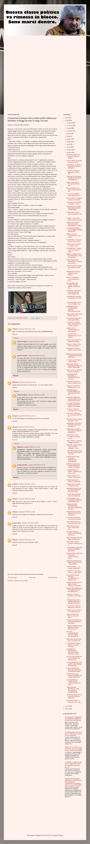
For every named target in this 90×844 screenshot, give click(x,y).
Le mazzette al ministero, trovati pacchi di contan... (74, 518)
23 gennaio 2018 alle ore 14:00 (36, 395)
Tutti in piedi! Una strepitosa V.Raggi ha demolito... (74, 441)
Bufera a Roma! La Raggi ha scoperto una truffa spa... (74, 198)
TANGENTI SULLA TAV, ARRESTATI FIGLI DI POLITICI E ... (74, 513)
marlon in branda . (22, 355)
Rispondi (14, 334)
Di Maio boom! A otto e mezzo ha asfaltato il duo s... (74, 214)
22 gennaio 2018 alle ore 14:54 (26, 329)
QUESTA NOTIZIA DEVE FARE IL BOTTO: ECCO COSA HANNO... (74, 562)
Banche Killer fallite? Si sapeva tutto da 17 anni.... (74, 701)
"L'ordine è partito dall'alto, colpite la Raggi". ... (74, 360)
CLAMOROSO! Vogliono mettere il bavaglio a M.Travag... (74, 645)
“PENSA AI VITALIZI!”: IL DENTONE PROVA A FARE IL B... (74, 696)
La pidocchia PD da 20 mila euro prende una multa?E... (74, 267)
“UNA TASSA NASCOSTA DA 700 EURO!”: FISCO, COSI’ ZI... (74, 452)
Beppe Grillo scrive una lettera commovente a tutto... (73, 527)
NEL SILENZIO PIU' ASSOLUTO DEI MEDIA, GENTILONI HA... (73, 286)
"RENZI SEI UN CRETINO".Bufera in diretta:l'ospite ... (73, 330)
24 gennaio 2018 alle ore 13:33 (26, 539)
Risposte (16, 338)
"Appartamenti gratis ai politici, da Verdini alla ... (74, 480)
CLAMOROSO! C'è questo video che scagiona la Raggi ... (74, 250)
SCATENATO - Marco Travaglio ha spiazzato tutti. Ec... (73, 436)
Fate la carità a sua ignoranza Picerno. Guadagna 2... (74, 370)
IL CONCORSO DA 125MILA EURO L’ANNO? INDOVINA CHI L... (74, 682)
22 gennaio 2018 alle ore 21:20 (26, 416)
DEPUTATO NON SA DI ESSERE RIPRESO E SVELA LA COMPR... (73, 465)
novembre (69, 125)
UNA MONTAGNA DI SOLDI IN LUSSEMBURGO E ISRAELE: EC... (73, 577)
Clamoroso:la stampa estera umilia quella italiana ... (74, 319)
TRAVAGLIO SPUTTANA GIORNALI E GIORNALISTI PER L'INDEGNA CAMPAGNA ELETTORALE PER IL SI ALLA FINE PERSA (73, 782)
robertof (14, 427)
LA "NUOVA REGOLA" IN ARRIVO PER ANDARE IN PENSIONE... (74, 664)
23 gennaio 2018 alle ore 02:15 (26, 484)
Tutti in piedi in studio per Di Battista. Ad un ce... (74, 314)
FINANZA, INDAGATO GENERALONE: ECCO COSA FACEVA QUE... (74, 399)
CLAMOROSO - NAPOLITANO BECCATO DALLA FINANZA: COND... (73, 651)
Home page (32, 577)
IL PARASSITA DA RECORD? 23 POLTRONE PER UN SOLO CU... (73, 376)
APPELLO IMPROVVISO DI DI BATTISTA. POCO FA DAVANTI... (74, 255)
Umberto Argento (22, 341)
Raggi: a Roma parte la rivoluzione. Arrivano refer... (73, 184)
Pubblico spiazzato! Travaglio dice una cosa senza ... (74, 235)
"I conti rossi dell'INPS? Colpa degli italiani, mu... (74, 194)
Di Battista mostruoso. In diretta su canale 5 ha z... (74, 382)
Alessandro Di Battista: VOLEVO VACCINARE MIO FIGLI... (74, 533)
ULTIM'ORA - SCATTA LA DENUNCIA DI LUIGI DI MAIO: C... (74, 166)
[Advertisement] (18, 53)
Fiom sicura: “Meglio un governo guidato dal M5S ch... (74, 415)
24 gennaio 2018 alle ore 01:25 (36, 355)
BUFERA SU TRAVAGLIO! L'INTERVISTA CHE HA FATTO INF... (74, 355)
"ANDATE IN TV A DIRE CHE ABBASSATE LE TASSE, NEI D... (74, 208)
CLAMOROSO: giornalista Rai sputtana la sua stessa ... (74, 298)
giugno (69, 139)
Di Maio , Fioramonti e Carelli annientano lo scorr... (73, 279)
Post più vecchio (52, 577)
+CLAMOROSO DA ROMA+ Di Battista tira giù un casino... (74, 471)
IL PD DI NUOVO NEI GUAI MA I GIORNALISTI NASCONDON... (73, 459)
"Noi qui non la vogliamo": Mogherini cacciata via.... (74, 606)
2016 (66, 709)
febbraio (69, 150)
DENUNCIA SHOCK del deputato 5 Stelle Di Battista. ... (73, 156)
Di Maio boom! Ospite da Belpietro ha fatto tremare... (73, 273)
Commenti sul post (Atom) (21, 580)
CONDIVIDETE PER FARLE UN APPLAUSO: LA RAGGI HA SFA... (74, 675)
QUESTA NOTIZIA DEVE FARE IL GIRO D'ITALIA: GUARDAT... (74, 584)
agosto (69, 133)
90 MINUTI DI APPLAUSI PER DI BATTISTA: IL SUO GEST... (74, 621)
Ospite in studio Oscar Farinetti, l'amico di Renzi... (73, 616)
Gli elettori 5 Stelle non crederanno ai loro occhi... (74, 409)
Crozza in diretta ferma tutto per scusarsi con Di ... (74, 161)
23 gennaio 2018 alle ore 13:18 (31, 447)
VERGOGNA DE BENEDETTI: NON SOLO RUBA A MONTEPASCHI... (73, 690)
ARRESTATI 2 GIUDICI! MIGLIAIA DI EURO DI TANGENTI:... (74, 430)
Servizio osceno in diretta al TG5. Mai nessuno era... (74, 610)
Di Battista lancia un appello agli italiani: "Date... (74, 419)
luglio (68, 136)
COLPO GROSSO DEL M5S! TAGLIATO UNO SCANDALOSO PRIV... (74, 670)
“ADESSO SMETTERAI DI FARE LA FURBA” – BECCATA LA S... (74, 627)
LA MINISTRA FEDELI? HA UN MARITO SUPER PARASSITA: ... (74, 230)
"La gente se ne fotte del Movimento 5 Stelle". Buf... (73, 172)
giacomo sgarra (16, 523)
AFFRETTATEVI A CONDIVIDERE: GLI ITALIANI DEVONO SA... (73, 392)
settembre (69, 131)
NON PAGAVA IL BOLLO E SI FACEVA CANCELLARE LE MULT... (74, 556)
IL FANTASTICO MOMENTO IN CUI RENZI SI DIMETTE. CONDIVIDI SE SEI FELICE (73, 718)
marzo (68, 147)
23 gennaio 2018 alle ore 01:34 (26, 427)
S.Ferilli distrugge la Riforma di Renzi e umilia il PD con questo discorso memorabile (73, 733)
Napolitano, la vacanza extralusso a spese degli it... (74, 595)
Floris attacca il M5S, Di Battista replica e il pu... (74, 386)
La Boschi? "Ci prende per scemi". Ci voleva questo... (74, 571)
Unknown (15, 329)
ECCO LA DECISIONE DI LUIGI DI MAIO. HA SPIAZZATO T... (74, 658)
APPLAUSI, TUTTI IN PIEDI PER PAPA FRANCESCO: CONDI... (74, 224)
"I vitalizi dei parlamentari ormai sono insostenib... (74, 495)
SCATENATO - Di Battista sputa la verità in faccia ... (74, 240)
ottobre (69, 128)
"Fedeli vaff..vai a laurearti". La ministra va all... (74, 244)
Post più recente (12, 577)
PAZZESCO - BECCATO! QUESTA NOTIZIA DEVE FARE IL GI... (74, 292)
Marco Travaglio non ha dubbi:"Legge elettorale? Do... (74, 189)
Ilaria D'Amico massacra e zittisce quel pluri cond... (74, 522)
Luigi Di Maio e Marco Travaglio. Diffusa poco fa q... (74, 543)
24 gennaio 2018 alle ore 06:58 (30, 523)
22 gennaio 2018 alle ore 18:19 (27, 382)
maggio (69, 141)
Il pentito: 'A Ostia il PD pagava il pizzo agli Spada (74, 219)
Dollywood (15, 382)
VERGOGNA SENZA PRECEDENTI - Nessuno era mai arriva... (74, 261)
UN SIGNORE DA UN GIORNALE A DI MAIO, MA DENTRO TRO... (74, 500)
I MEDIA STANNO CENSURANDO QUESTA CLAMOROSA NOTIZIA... (74, 506)
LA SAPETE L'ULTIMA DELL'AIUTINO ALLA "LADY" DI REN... (74, 324)
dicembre (69, 123)
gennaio (69, 152)
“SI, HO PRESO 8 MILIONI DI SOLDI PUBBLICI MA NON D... (74, 549)
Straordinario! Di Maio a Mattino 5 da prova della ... (74, 350)
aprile (68, 144)
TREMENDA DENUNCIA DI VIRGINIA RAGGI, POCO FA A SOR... (74, 490)
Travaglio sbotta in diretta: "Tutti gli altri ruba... (74, 484)
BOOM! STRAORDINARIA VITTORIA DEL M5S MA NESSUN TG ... (74, 590)
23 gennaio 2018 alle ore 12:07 (26, 512)
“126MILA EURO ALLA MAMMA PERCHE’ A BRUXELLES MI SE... (74, 601)
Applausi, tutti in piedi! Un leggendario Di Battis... (74, 340)
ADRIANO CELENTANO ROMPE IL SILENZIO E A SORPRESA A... (74, 178)
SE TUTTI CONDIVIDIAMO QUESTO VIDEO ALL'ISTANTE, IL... (73, 634)
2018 (66, 120)
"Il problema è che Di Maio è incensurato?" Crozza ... (74, 203)
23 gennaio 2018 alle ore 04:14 (26, 499)
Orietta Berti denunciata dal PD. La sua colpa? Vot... (74, 639)
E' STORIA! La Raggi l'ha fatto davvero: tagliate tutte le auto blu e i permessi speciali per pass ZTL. (73, 765)
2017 (66, 706)
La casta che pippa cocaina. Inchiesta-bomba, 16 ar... (74, 303)
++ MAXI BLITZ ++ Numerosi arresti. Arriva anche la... (74, 335)
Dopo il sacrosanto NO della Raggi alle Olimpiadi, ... (74, 538)
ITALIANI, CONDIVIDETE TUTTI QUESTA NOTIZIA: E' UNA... (74, 446)
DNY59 (49, 835)
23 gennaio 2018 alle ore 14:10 (36, 341)
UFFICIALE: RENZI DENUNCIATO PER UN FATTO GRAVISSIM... (74, 365)
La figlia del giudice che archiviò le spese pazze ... (74, 476)
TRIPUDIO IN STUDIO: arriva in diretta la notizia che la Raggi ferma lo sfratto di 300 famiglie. (73, 748)
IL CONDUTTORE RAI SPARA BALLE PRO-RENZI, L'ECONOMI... (74, 405)
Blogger (61, 835)
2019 (66, 117)
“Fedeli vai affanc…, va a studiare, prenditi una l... (74, 567)
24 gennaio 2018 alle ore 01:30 (36, 465)
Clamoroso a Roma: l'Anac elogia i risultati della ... (74, 344)
